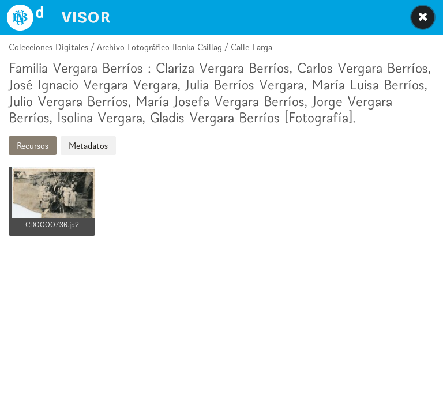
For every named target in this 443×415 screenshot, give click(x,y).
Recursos (32, 145)
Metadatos (88, 145)
